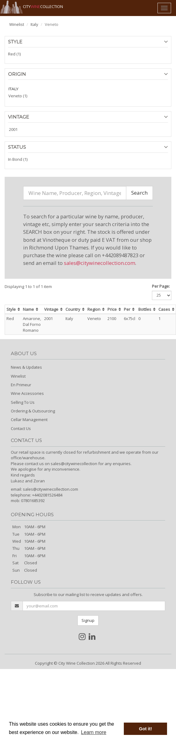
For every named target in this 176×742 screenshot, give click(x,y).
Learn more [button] (93, 732)
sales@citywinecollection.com (99, 262)
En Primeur (21, 384)
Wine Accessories (27, 393)
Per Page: (161, 286)
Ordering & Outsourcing (33, 411)
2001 (13, 129)
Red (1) (14, 54)
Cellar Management (29, 419)
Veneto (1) (17, 96)
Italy (34, 24)
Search (139, 192)
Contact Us (21, 428)
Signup (88, 620)
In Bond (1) (17, 159)
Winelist (16, 24)
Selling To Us (23, 402)
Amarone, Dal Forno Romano (32, 324)
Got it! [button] (145, 728)
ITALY (13, 89)
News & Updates (26, 367)
